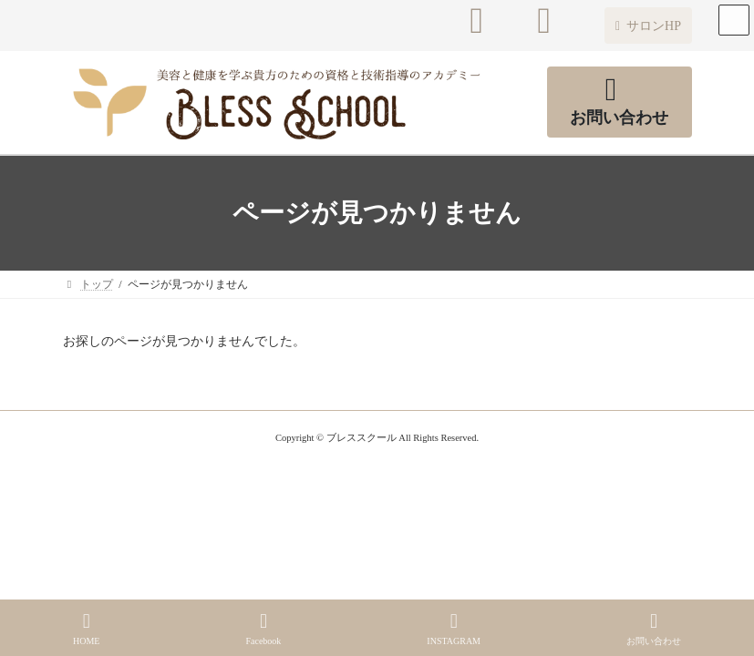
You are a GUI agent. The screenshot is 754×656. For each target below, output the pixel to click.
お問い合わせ (653, 628)
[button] (647, 25)
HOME (86, 628)
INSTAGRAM (453, 628)
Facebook (263, 628)
